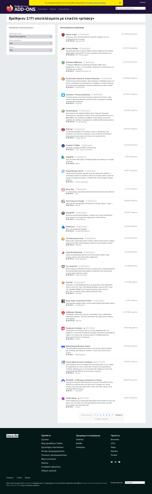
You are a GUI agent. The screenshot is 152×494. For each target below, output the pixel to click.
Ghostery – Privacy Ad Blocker (78, 95)
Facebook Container (74, 328)
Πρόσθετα (46, 435)
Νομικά (27, 478)
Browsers (115, 439)
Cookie (19, 478)
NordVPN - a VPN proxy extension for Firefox (84, 380)
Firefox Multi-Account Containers (79, 362)
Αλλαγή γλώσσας (117, 482)
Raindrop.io (70, 227)
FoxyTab (69, 282)
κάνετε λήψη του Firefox (97, 3)
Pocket (114, 455)
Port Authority (71, 266)
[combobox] (131, 8)
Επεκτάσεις (42, 9)
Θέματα (53, 9)
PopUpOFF (70, 213)
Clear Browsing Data (74, 252)
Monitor (114, 451)
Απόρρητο (10, 478)
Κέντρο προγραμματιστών (53, 451)
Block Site (70, 189)
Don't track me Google (75, 201)
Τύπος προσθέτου (15, 40)
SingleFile (70, 157)
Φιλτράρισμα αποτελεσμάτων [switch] (21, 28)
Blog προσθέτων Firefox (52, 443)
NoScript (69, 129)
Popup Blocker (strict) (74, 171)
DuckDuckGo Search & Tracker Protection (83, 79)
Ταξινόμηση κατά (15, 33)
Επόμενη (118, 415)
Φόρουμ (44, 463)
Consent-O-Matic (73, 145)
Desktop (79, 439)
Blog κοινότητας (48, 459)
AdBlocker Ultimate (74, 312)
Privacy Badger (72, 48)
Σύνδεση (143, 2)
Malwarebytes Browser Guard (78, 346)
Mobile (79, 443)
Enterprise (80, 447)
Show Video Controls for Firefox (79, 301)
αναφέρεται (28, 483)
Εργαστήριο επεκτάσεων (52, 447)
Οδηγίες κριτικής (48, 471)
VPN (113, 443)
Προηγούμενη (86, 415)
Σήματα (11, 47)
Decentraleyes (72, 111)
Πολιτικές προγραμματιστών (54, 455)
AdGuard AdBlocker (74, 62)
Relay (113, 447)
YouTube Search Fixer (74, 238)
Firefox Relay (71, 398)
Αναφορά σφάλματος (51, 467)
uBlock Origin (71, 35)
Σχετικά (45, 439)
